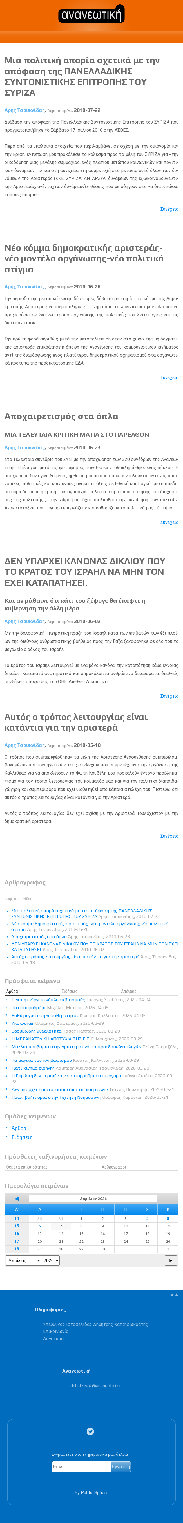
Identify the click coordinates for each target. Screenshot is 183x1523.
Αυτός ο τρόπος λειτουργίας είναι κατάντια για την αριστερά (76, 721)
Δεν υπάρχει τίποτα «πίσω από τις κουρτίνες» (93, 1089)
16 (16, 1233)
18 (16, 1249)
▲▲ (174, 1294)
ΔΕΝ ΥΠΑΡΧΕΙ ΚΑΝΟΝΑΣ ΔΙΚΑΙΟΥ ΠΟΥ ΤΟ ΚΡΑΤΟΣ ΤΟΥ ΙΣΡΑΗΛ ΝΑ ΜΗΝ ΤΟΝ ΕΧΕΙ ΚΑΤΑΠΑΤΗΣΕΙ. (85, 572)
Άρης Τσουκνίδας (25, 110)
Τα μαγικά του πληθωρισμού (75, 1060)
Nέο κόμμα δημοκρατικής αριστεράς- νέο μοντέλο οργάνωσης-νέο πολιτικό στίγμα (84, 258)
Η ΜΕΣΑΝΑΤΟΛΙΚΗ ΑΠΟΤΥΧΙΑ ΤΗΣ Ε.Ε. (77, 1039)
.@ (95, 1385)
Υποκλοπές (58, 1023)
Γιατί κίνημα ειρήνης (80, 1068)
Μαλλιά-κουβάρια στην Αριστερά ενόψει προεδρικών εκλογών (95, 1049)
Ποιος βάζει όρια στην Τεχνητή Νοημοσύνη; (90, 1097)
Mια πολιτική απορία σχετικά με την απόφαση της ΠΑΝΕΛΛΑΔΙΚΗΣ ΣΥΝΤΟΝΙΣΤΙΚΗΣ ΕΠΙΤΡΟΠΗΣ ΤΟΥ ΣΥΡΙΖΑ (82, 76)
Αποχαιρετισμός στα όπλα (62, 416)
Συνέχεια (169, 209)
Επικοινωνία (55, 1331)
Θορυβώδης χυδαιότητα (66, 1031)
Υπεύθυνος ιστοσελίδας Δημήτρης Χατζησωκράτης (95, 1324)
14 (16, 1218)
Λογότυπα (53, 1338)
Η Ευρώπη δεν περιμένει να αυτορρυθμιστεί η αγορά (93, 1078)
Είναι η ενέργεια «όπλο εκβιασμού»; (81, 999)
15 (16, 1226)
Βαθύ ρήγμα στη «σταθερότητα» (79, 1015)
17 (16, 1241)
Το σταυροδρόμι (60, 1007)
